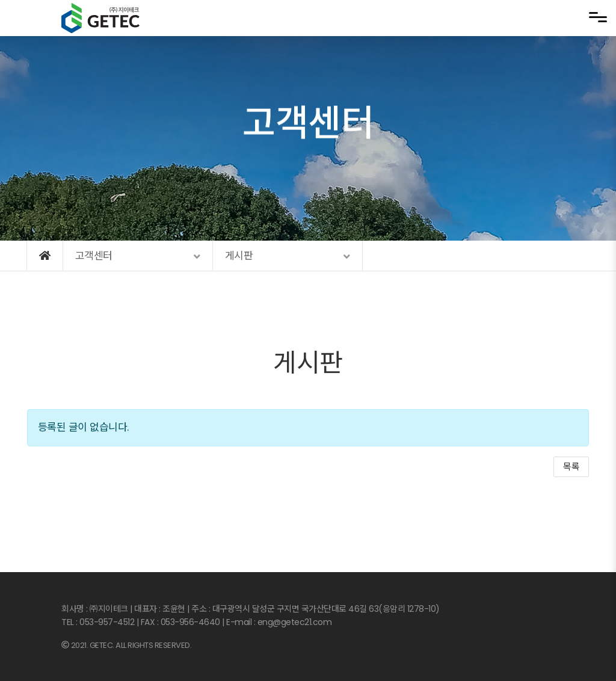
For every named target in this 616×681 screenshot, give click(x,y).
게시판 (308, 363)
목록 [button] (571, 466)
